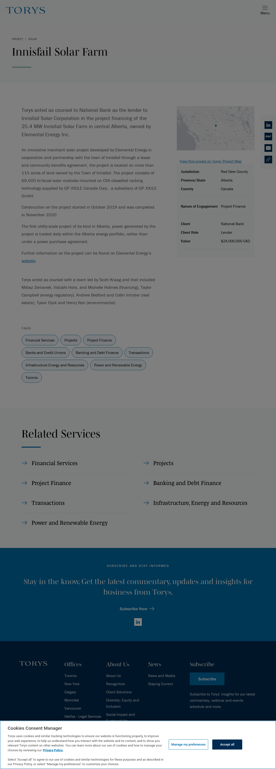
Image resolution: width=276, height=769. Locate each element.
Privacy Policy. (53, 750)
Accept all (227, 744)
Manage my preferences (188, 744)
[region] (138, 745)
